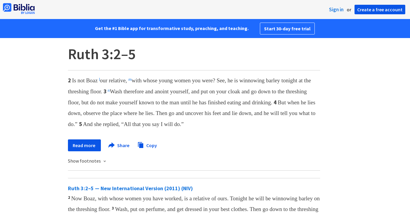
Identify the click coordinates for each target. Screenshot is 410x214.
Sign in (336, 9)
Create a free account (380, 9)
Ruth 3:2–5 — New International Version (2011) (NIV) (130, 188)
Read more (84, 145)
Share (119, 145)
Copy (147, 144)
